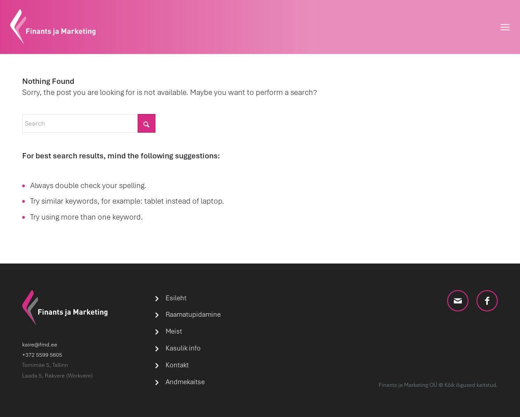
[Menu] (505, 27)
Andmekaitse (185, 382)
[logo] (52, 27)
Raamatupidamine (193, 314)
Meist (174, 331)
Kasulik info (183, 348)
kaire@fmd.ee (39, 344)
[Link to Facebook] (487, 300)
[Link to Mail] (457, 300)
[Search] (88, 123)
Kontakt (177, 365)
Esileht (176, 298)
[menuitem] (505, 27)
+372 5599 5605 (42, 354)
